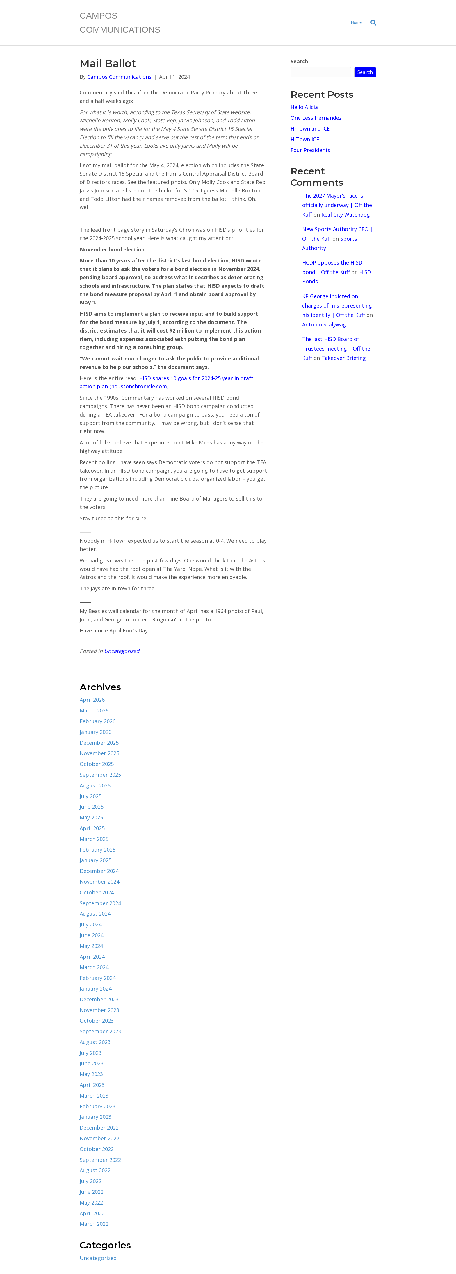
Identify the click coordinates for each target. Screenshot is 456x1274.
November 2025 (99, 753)
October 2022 (97, 1149)
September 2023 (100, 1031)
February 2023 (97, 1106)
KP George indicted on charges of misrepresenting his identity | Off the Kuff (337, 306)
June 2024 (92, 935)
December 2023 (99, 999)
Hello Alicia (304, 106)
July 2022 (90, 1180)
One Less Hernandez (316, 117)
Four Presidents (310, 149)
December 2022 (99, 1127)
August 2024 (95, 913)
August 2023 (95, 1042)
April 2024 (92, 956)
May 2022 (91, 1202)
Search (299, 61)
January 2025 (95, 860)
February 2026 (97, 721)
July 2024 (90, 924)
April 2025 (92, 828)
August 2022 (95, 1170)
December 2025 (99, 742)
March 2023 (94, 1095)
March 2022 (94, 1223)
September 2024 (100, 903)
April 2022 (92, 1213)
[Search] (371, 22)
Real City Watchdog (345, 214)
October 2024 (97, 892)
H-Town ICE (305, 139)
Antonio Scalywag (324, 324)
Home (356, 22)
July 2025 (90, 796)
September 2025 (100, 774)
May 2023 (91, 1074)
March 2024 (94, 967)
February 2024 (97, 977)
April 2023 (92, 1084)
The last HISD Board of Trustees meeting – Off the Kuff (336, 348)
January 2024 (95, 988)
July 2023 (90, 1052)
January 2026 (95, 731)
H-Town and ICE (310, 128)
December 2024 (99, 870)
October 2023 (97, 1020)
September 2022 (100, 1159)
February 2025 (97, 849)
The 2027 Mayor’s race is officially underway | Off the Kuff (337, 205)
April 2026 (92, 699)
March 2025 (94, 838)
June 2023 (92, 1063)
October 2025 (97, 763)
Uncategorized (121, 650)
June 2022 (92, 1191)
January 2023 (95, 1116)
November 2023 (99, 1010)
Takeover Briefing (343, 357)
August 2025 (95, 785)
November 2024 (99, 881)
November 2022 (99, 1138)
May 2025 (91, 817)
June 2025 (92, 806)
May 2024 (91, 945)
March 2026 (94, 710)
